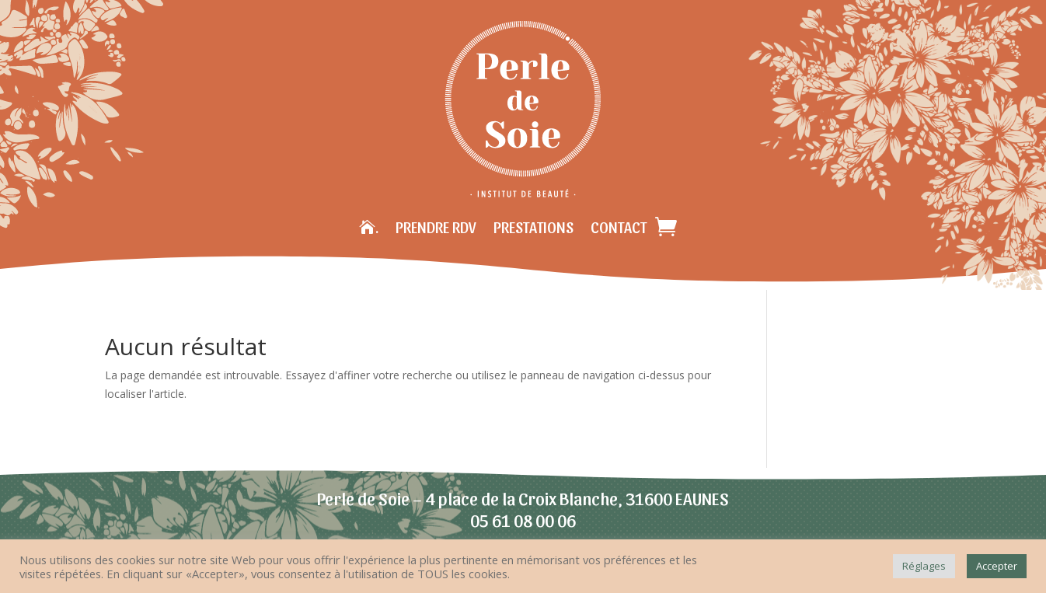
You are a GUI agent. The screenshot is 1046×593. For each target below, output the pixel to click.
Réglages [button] (924, 566)
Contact (619, 227)
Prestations (533, 227)
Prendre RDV (436, 227)
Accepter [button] (996, 566)
